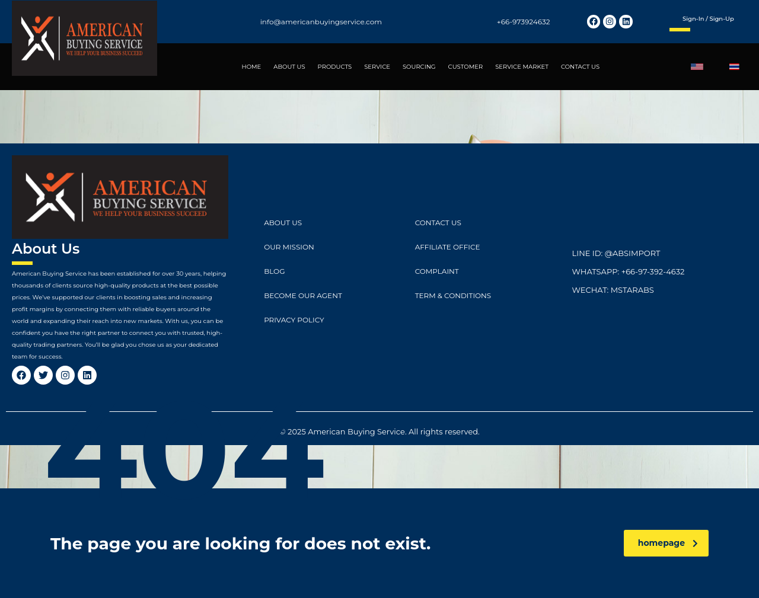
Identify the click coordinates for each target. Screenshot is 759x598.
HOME (251, 67)
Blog (274, 271)
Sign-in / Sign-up (708, 19)
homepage (668, 543)
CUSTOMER (465, 67)
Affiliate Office (447, 246)
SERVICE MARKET (521, 67)
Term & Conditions (453, 295)
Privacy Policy (294, 319)
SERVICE (377, 67)
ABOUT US (289, 67)
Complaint (437, 271)
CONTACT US (580, 67)
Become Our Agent (303, 295)
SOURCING (419, 67)
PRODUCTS (335, 67)
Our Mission (289, 246)
